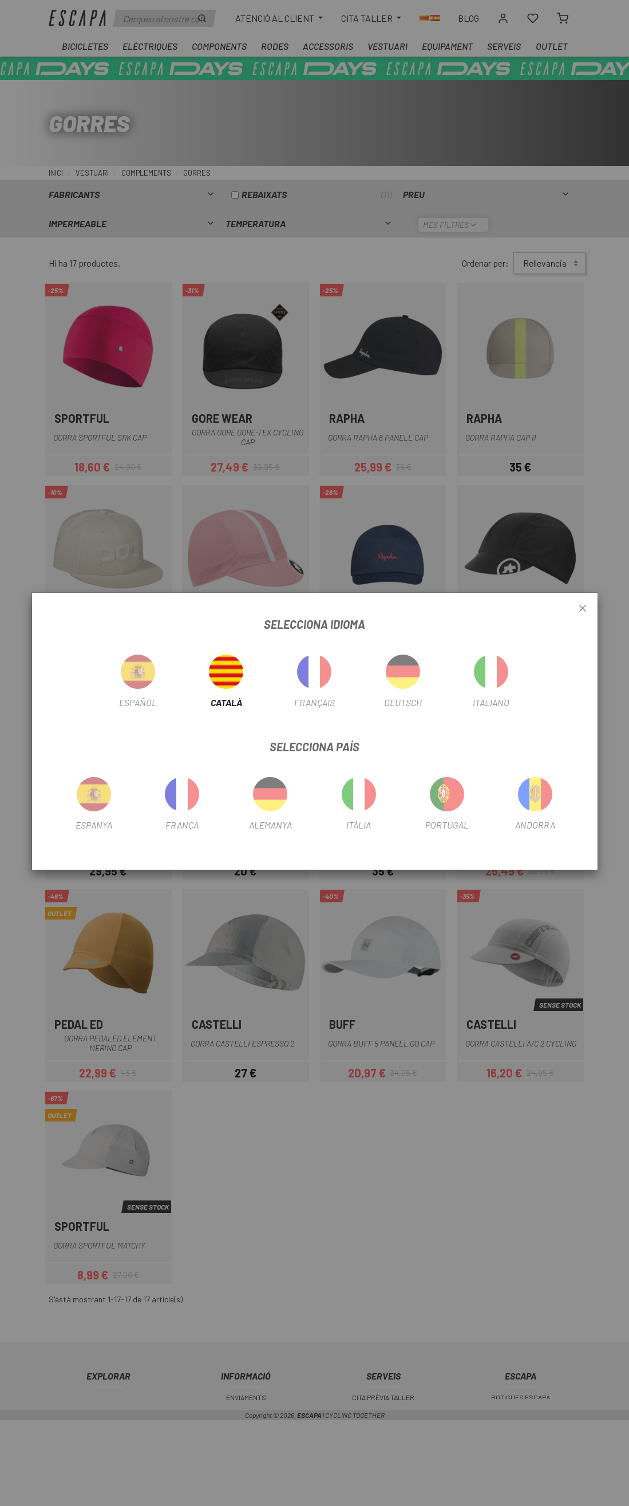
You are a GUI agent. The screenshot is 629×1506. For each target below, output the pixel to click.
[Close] (582, 609)
